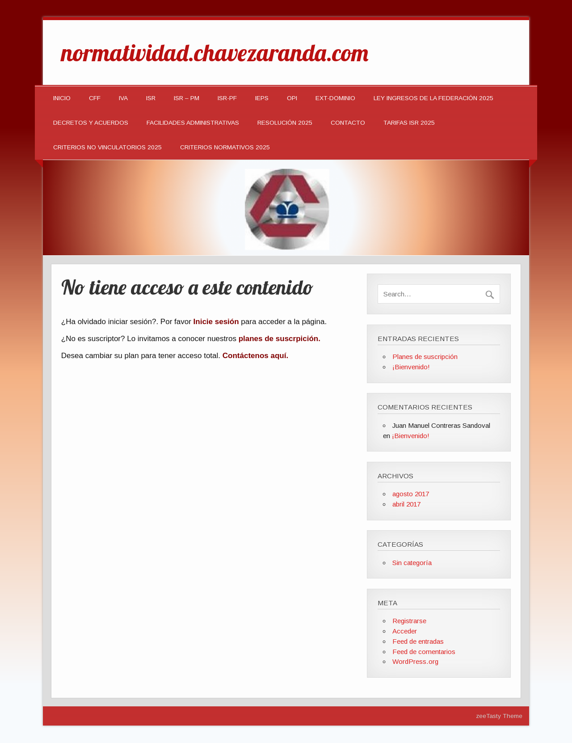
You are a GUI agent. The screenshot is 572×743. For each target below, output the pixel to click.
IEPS (262, 98)
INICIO (62, 98)
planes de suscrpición (279, 338)
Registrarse (409, 621)
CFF (95, 98)
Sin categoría (412, 562)
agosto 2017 (410, 494)
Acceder (404, 631)
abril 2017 (406, 504)
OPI (292, 98)
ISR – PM (186, 98)
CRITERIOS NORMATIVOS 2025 (225, 147)
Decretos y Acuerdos (90, 122)
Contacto (348, 122)
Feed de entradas (418, 641)
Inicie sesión (216, 321)
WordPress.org (415, 661)
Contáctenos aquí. (255, 355)
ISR (151, 98)
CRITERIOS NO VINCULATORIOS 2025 (107, 147)
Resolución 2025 (284, 122)
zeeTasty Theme (499, 716)
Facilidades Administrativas (193, 122)
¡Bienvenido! (411, 367)
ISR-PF (227, 98)
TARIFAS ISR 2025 (409, 122)
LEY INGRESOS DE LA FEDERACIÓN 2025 (433, 98)
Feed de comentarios (423, 651)
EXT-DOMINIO (335, 98)
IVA (123, 98)
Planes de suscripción (425, 356)
